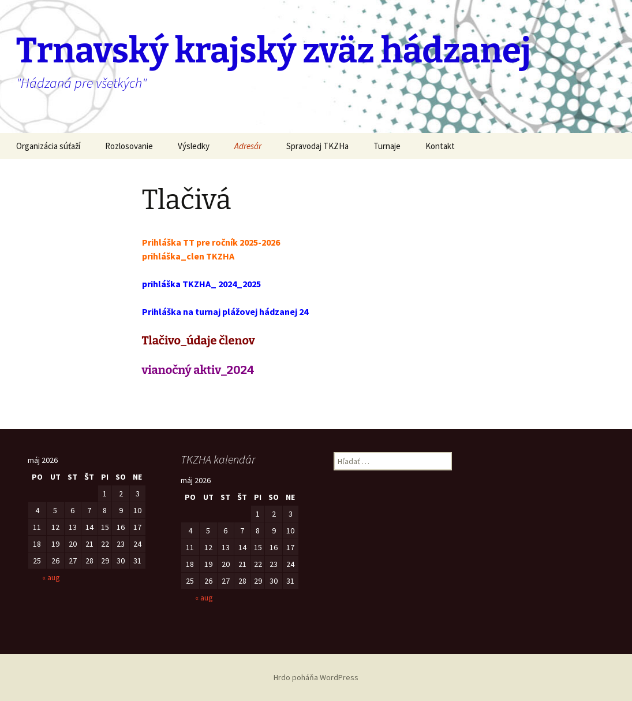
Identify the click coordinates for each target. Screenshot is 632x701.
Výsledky (194, 145)
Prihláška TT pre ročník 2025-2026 (211, 242)
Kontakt (440, 145)
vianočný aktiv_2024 (198, 370)
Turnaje (387, 145)
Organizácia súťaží (48, 145)
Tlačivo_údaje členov (198, 340)
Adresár (247, 145)
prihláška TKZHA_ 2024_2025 (201, 284)
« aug (51, 577)
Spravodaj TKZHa (317, 145)
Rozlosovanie (129, 145)
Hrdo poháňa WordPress (316, 677)
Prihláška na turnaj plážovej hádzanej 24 (225, 311)
